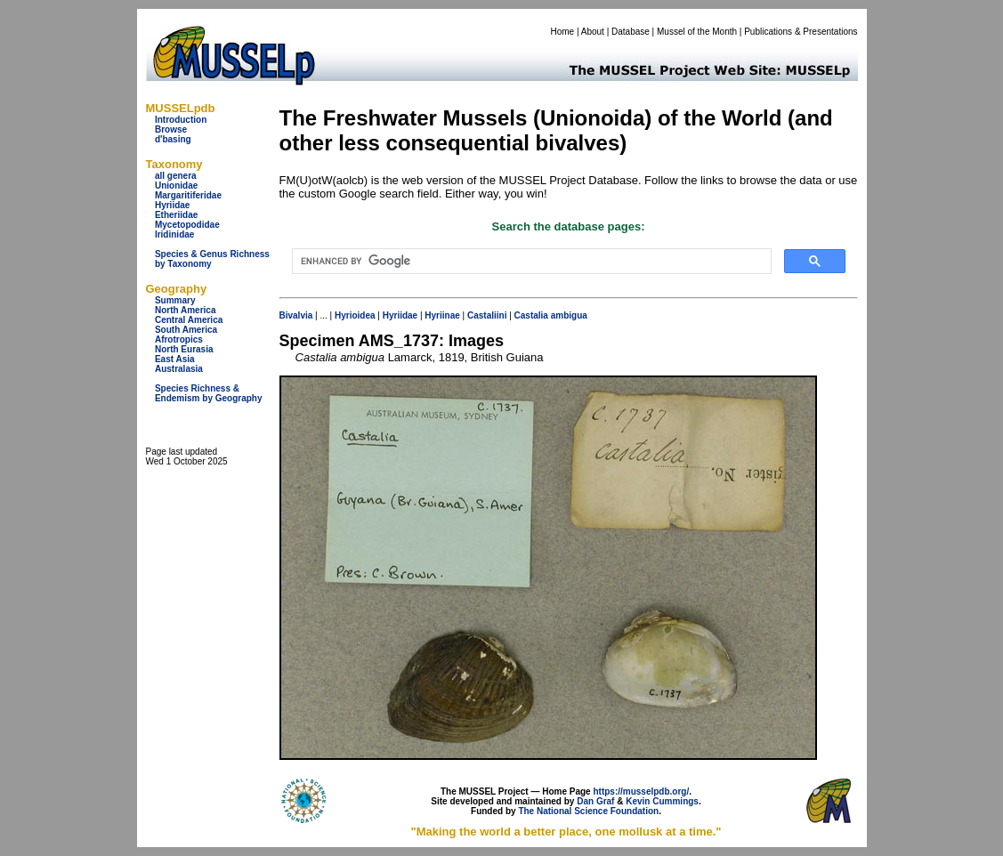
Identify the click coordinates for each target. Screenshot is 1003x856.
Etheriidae (176, 215)
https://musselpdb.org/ (641, 791)
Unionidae (176, 185)
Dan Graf (595, 801)
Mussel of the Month (697, 31)
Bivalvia (296, 315)
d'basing (173, 139)
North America (185, 310)
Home (562, 31)
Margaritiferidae (188, 195)
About (592, 31)
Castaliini (486, 315)
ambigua (569, 315)
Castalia (531, 315)
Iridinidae (174, 234)
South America (186, 330)
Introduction (180, 120)
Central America (188, 320)
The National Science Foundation (588, 811)
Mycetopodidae (187, 225)
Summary (175, 300)
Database (630, 31)
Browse (171, 129)
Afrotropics (179, 339)
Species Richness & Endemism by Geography (209, 393)
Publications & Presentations (800, 31)
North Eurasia (184, 349)
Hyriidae (172, 205)
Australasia (179, 369)
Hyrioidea (355, 315)
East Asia (175, 359)
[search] (530, 262)
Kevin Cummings (662, 801)
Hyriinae (442, 315)
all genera (176, 176)
